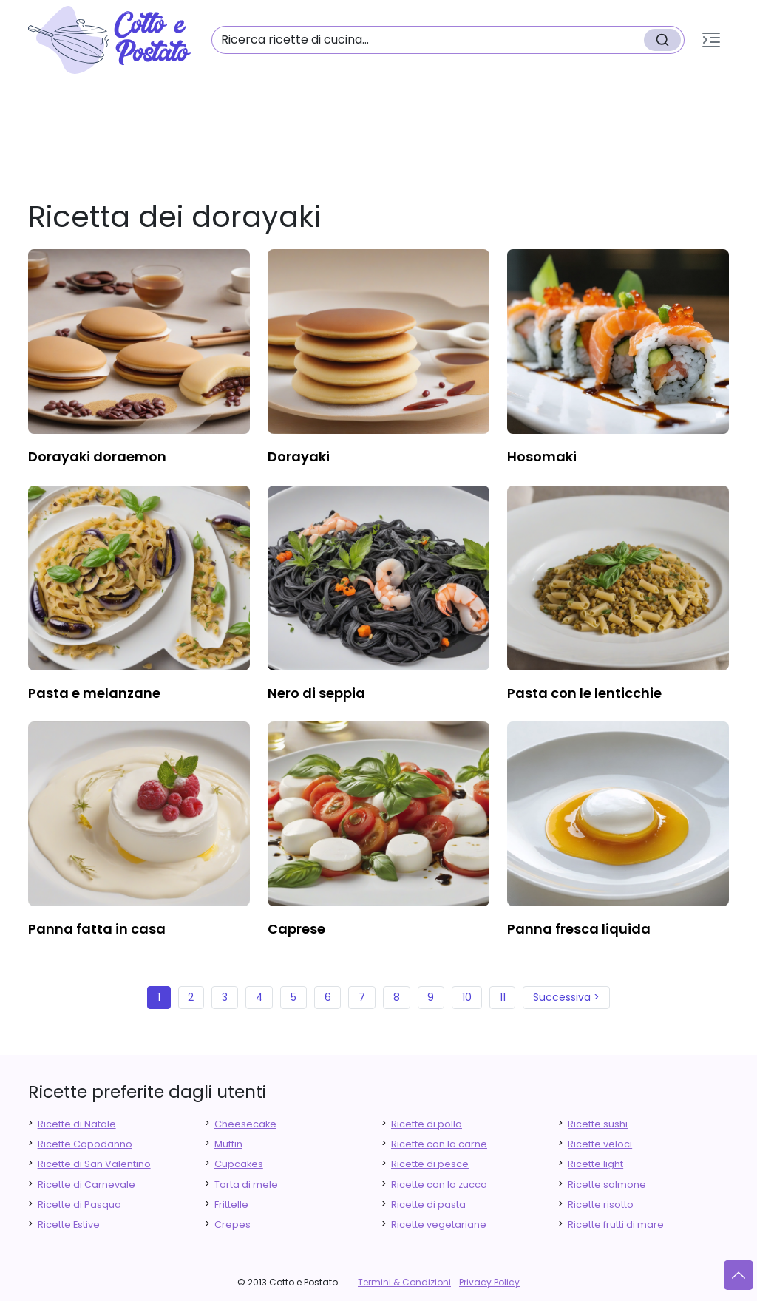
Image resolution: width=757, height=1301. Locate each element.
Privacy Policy (489, 1282)
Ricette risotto (601, 1204)
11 (503, 997)
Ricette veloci (600, 1144)
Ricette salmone (607, 1184)
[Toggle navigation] (711, 40)
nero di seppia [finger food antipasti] (316, 693)
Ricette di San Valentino (94, 1164)
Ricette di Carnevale (86, 1184)
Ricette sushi (598, 1124)
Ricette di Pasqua (79, 1204)
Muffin (228, 1144)
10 (467, 997)
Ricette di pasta (428, 1204)
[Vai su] (738, 1275)
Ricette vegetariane (438, 1224)
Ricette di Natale (77, 1124)
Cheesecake (245, 1124)
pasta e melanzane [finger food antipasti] (94, 693)
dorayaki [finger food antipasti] (299, 456)
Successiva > (566, 997)
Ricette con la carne (439, 1144)
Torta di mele (246, 1184)
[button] (711, 40)
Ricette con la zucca (439, 1184)
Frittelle (231, 1204)
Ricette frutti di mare (616, 1224)
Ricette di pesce (430, 1164)
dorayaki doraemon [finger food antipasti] (97, 456)
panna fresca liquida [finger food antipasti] (579, 929)
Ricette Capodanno (85, 1144)
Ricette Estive (69, 1224)
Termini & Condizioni (404, 1282)
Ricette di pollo (426, 1124)
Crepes (232, 1224)
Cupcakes (238, 1164)
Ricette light (595, 1164)
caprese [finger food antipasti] (296, 929)
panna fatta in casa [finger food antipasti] (97, 929)
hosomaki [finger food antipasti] (542, 456)
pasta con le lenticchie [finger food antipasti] (584, 693)
